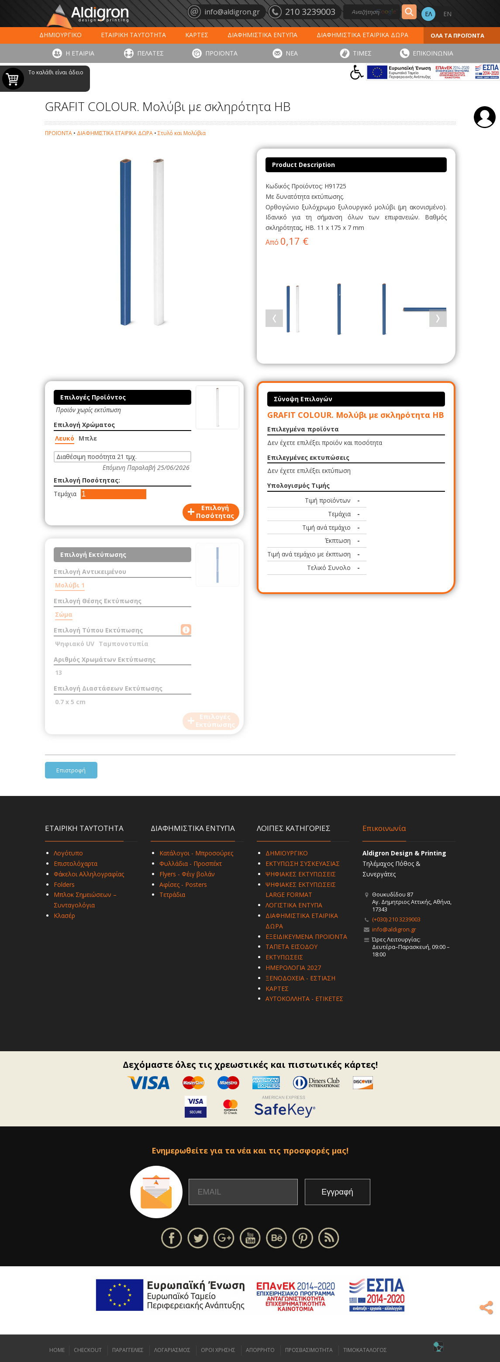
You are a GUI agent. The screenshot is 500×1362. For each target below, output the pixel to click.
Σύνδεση (485, 117)
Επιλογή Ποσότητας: (87, 480)
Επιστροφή (71, 770)
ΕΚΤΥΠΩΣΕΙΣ (284, 957)
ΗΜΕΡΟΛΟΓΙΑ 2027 (293, 967)
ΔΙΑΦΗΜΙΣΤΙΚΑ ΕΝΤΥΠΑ (262, 35)
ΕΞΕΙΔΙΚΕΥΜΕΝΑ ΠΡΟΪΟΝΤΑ (306, 936)
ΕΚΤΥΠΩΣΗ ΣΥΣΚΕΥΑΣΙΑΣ (303, 863)
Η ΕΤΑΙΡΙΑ (80, 53)
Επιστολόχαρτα (75, 863)
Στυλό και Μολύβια (182, 133)
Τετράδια (172, 894)
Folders (64, 884)
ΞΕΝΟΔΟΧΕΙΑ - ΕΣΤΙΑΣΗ (300, 978)
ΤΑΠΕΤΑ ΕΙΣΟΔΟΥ (291, 946)
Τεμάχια (65, 494)
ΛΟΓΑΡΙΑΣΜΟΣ (172, 1350)
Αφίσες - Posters (183, 884)
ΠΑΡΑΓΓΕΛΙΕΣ (128, 1350)
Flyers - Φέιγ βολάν (187, 874)
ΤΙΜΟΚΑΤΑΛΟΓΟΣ (365, 1350)
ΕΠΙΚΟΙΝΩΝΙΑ (433, 53)
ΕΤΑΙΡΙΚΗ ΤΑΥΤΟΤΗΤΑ (133, 35)
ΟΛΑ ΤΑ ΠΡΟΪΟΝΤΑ (457, 35)
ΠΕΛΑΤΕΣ (150, 53)
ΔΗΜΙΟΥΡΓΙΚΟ (60, 35)
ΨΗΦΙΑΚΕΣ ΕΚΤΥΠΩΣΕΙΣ (301, 874)
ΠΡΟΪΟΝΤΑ (221, 53)
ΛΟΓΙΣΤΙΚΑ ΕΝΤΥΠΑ (294, 905)
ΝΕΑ (292, 53)
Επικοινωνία (384, 828)
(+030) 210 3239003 (396, 919)
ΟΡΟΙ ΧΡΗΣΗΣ (218, 1350)
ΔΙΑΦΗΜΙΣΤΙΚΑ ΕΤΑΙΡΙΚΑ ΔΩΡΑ (362, 35)
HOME (57, 1350)
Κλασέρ (64, 915)
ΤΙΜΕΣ (362, 53)
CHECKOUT (88, 1350)
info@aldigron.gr (394, 929)
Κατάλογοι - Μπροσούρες (196, 853)
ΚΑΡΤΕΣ (196, 35)
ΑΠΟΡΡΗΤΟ (260, 1350)
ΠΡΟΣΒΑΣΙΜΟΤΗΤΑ (309, 1350)
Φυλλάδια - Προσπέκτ (190, 863)
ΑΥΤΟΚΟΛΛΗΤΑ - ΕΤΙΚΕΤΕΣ (304, 998)
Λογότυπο (68, 853)
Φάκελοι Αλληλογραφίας (89, 874)
